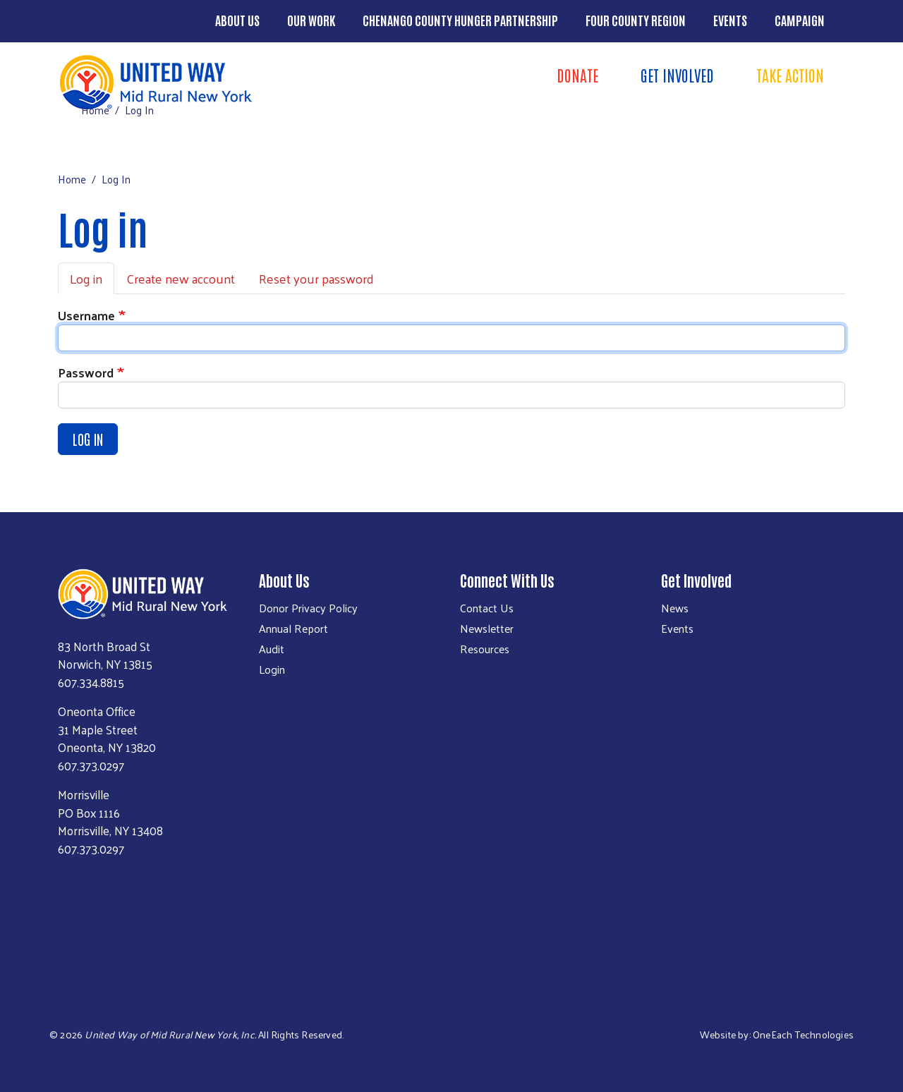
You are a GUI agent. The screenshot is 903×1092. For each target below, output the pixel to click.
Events (730, 19)
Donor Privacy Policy (308, 608)
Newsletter (487, 628)
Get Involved (677, 75)
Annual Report (293, 628)
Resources (484, 649)
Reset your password (316, 278)
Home (95, 109)
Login (272, 669)
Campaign (800, 19)
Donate (577, 75)
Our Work (311, 19)
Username (86, 314)
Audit (271, 649)
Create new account (180, 278)
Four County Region (636, 19)
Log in (86, 278)
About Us (237, 19)
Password (86, 372)
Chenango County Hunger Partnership (460, 19)
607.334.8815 (91, 682)
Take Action (790, 75)
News (675, 608)
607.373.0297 (91, 765)
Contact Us (487, 608)
